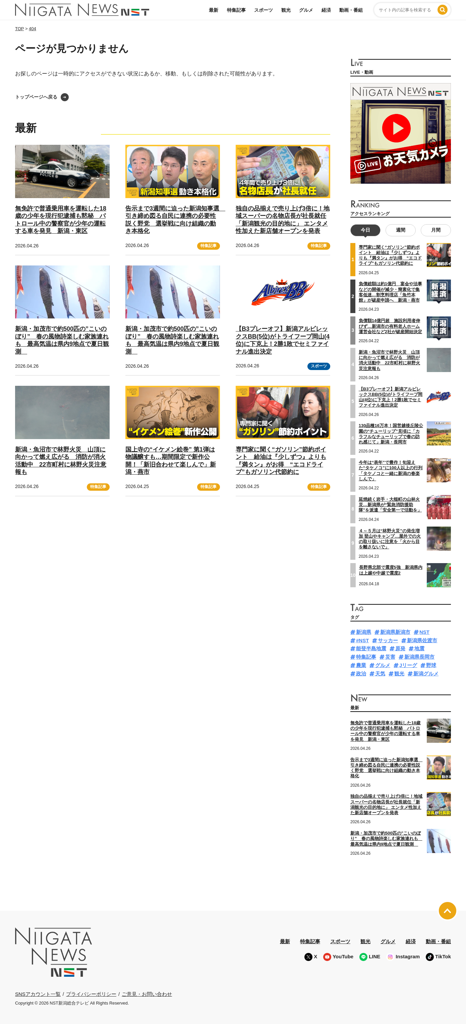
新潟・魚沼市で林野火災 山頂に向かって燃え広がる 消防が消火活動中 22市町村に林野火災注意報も (389, 360)
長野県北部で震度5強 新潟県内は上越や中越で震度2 (390, 570)
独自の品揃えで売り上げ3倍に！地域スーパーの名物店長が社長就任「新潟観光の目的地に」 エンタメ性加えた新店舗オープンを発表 (386, 804)
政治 (361, 673)
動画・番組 (351, 10)
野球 (431, 665)
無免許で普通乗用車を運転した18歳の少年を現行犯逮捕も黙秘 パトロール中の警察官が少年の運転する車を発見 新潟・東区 (385, 731)
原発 (400, 648)
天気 (380, 673)
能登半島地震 (371, 648)
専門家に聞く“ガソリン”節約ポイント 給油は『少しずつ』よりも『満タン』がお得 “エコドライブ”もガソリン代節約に (390, 255)
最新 (213, 10)
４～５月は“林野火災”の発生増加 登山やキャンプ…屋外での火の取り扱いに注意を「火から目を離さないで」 (390, 538)
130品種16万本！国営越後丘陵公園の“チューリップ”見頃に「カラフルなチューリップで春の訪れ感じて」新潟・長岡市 (391, 433)
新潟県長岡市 (419, 657)
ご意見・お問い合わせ (147, 994)
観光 (286, 10)
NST (424, 632)
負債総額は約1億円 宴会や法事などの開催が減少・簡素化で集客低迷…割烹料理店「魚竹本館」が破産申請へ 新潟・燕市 (390, 292)
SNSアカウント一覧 (38, 994)
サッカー (388, 640)
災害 (390, 657)
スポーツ (263, 10)
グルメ (306, 10)
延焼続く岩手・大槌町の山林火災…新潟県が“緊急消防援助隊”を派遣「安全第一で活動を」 (390, 505)
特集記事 (236, 10)
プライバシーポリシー (91, 994)
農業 (361, 665)
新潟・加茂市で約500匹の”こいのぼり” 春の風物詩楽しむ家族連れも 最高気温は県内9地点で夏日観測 (62, 340)
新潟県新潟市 (395, 632)
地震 (419, 648)
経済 (326, 10)
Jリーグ (408, 665)
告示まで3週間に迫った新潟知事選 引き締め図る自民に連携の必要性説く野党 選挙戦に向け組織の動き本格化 (386, 768)
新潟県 (363, 632)
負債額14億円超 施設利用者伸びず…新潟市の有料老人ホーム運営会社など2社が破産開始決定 (390, 326)
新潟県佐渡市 (422, 640)
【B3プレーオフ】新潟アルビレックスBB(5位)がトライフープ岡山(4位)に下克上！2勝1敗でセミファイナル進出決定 (283, 340)
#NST (362, 640)
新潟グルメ (426, 673)
